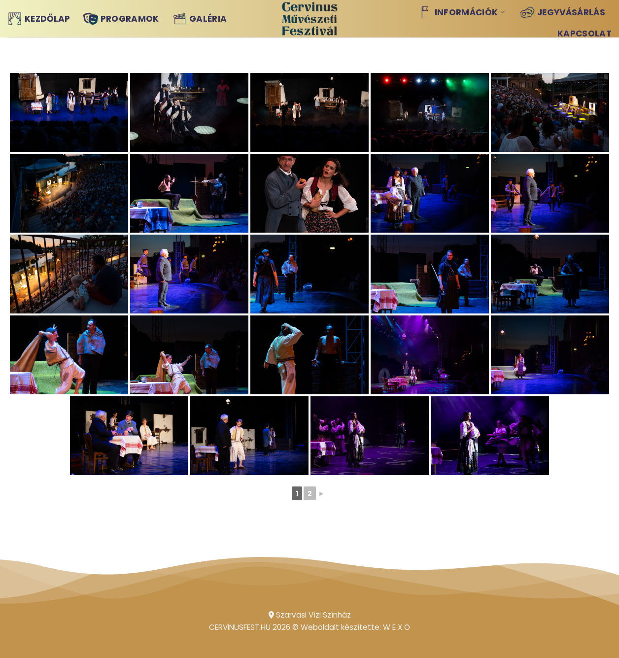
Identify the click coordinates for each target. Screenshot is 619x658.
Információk (461, 12)
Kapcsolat (584, 33)
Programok (121, 18)
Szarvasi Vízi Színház (310, 615)
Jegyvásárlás (562, 12)
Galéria (199, 18)
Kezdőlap (38, 18)
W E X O (396, 627)
